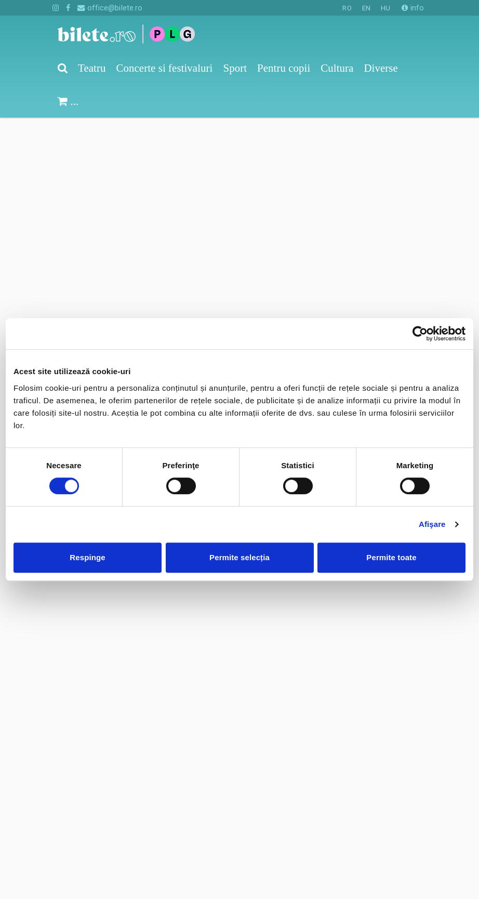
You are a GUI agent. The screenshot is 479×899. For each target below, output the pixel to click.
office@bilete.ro (109, 8)
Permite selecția (239, 557)
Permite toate (391, 557)
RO (346, 8)
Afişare (432, 524)
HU (385, 8)
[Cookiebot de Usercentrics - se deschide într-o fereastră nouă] (420, 333)
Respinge (87, 557)
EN (366, 8)
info (413, 8)
